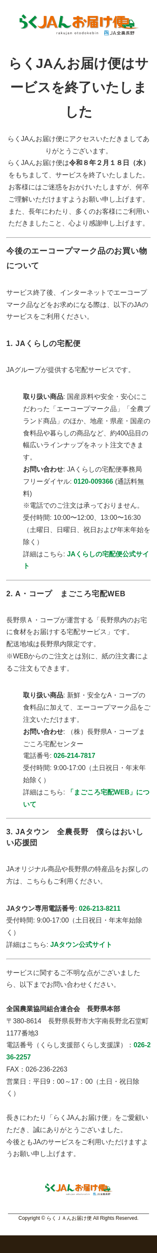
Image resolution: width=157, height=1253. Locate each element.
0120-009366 (93, 481)
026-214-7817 (74, 755)
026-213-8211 (100, 908)
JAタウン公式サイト (81, 944)
